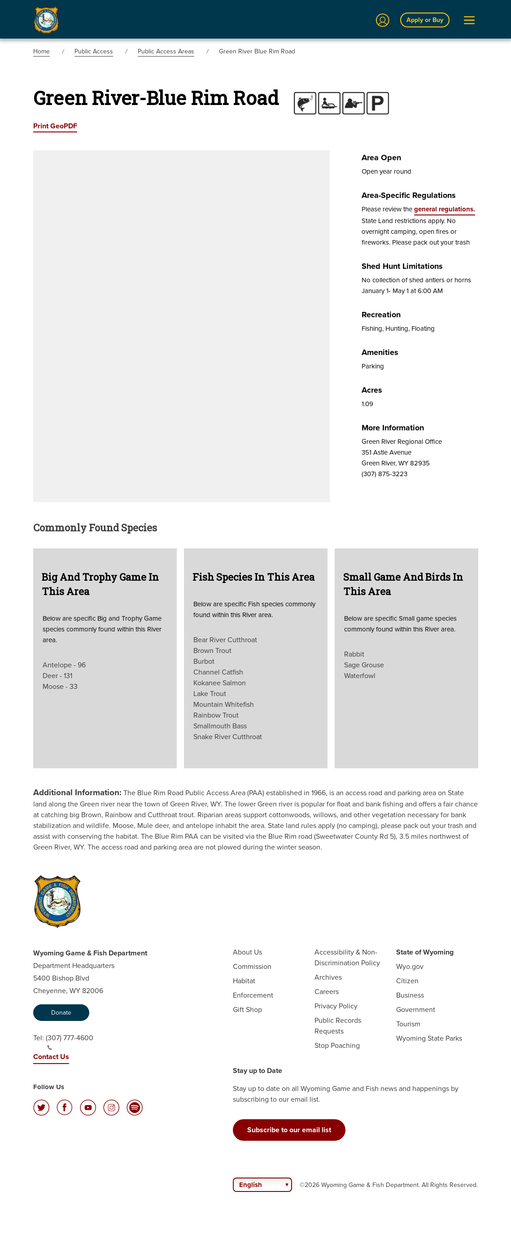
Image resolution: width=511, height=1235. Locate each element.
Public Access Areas (166, 51)
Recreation (381, 314)
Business (410, 995)
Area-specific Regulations (409, 195)
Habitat (244, 981)
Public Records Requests (337, 1025)
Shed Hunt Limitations (402, 266)
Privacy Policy (336, 1006)
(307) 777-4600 (69, 1042)
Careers (326, 991)
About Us (247, 952)
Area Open (381, 157)
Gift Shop (247, 1009)
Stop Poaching (337, 1045)
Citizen (407, 981)
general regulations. (444, 209)
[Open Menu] (469, 20)
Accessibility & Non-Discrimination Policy (347, 957)
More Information (393, 428)
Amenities (380, 352)
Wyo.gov (410, 966)
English (250, 1185)
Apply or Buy (424, 20)
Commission (252, 966)
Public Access (93, 51)
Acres (372, 390)
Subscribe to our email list (289, 1130)
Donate (61, 1012)
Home (41, 51)
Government (415, 1009)
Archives (328, 977)
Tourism (408, 1024)
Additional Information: (77, 792)
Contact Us (51, 1056)
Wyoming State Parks (429, 1038)
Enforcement (253, 995)
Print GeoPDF (55, 126)
